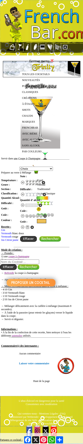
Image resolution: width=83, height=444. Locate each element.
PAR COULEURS (32, 151)
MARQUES (28, 121)
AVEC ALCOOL (31, 139)
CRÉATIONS (29, 97)
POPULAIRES (30, 86)
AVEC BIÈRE (29, 133)
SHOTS (26, 109)
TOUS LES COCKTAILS (36, 74)
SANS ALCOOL (31, 145)
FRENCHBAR (30, 127)
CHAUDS (27, 115)
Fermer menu (41, 61)
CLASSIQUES (30, 92)
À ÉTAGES (28, 103)
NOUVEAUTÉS (31, 80)
